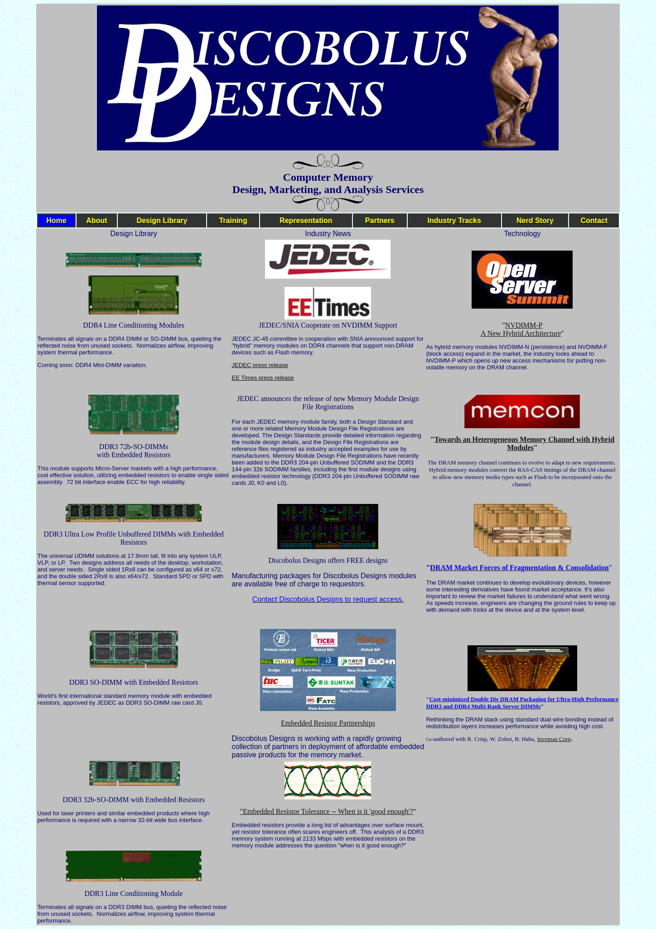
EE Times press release (263, 377)
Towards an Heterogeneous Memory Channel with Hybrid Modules (524, 443)
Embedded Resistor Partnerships (328, 723)
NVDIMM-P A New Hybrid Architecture (521, 329)
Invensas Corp (554, 738)
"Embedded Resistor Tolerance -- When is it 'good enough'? (326, 811)
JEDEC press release (260, 365)
